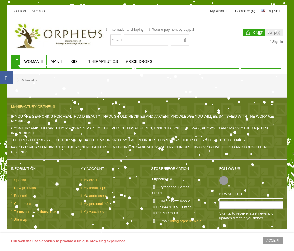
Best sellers (23, 196)
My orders (91, 180)
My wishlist (217, 11)
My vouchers (94, 212)
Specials (20, 180)
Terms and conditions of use (36, 212)
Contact (20, 11)
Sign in (276, 42)
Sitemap (38, 11)
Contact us (22, 204)
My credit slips (95, 188)
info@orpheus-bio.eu (187, 221)
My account (92, 169)
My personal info (97, 204)
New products (25, 188)
